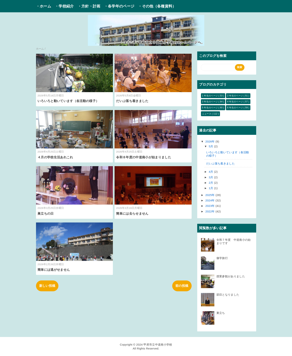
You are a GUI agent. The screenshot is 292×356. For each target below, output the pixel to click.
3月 (211, 177)
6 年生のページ (235, 107)
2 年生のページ (235, 95)
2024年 (210, 200)
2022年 (210, 211)
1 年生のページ (210, 95)
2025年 (210, 195)
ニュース (207, 113)
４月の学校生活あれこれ (55, 157)
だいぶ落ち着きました (132, 101)
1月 (211, 188)
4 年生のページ (235, 101)
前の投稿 (181, 286)
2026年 (210, 141)
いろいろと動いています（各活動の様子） (68, 101)
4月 (211, 171)
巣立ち (220, 312)
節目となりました (229, 294)
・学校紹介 (64, 6)
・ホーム (43, 6)
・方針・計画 (89, 6)
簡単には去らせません (132, 213)
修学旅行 (222, 258)
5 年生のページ (210, 107)
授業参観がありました (230, 276)
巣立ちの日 (46, 213)
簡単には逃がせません (54, 270)
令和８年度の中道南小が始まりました (143, 157)
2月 (211, 182)
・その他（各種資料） (157, 6)
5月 (211, 146)
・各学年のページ (119, 6)
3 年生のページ (210, 101)
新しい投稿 (47, 286)
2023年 (210, 205)
